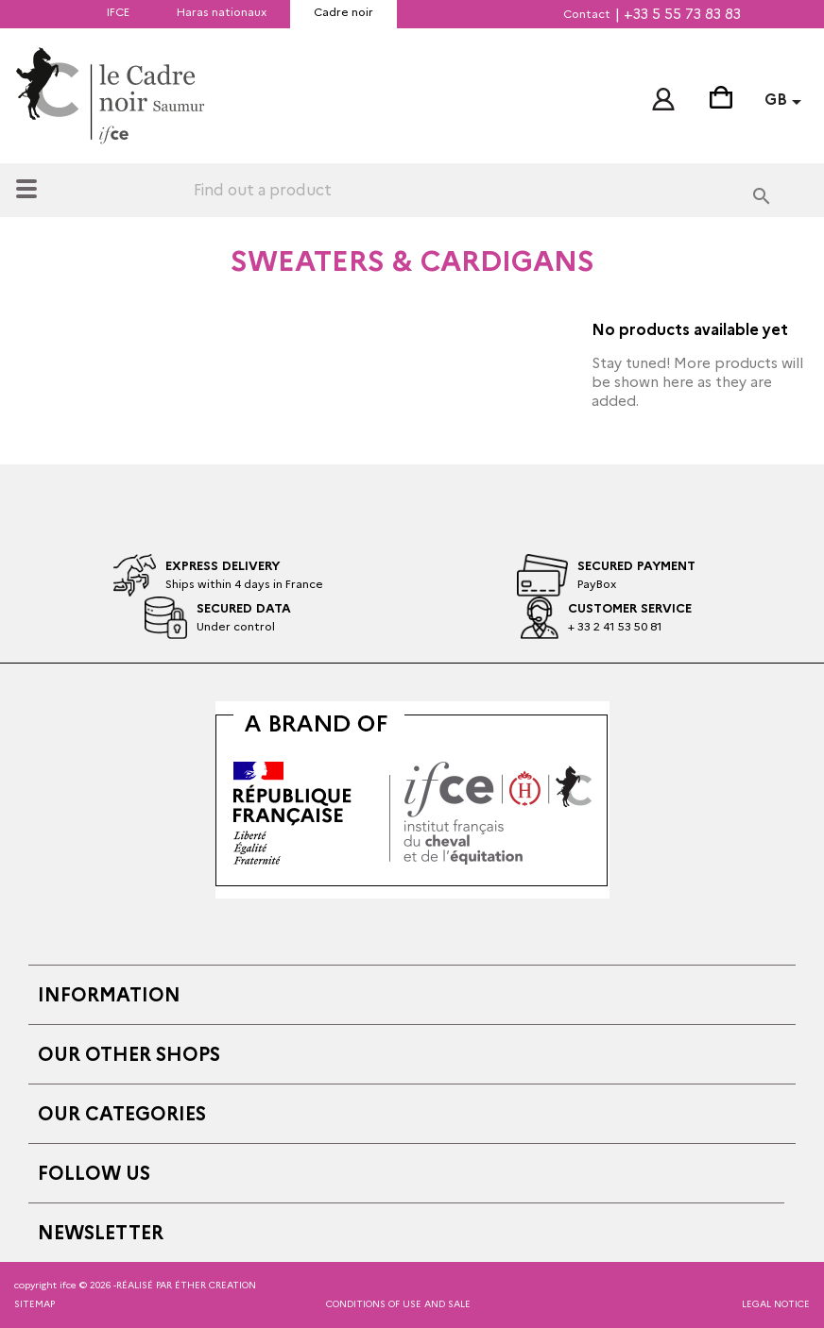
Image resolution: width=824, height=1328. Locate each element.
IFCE (118, 12)
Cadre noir (343, 12)
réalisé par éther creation (186, 1285)
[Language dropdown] (786, 102)
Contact (586, 14)
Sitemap (34, 1304)
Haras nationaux (221, 12)
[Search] (486, 190)
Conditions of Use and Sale (398, 1304)
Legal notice (776, 1304)
